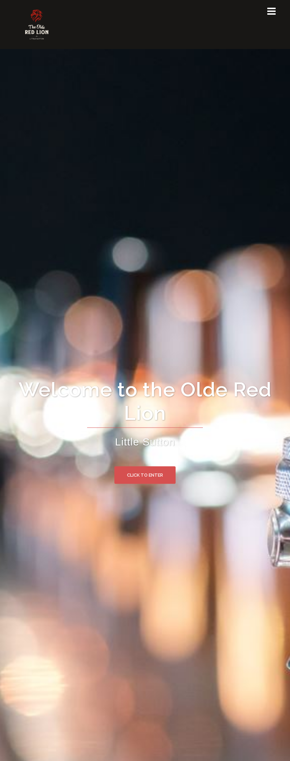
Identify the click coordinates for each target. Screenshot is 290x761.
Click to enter (145, 474)
